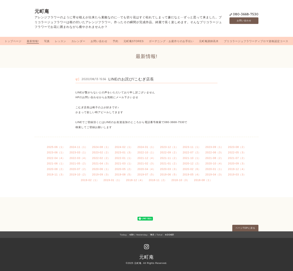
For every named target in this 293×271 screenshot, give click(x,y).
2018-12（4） (135, 180)
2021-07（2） (237, 158)
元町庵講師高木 (209, 41)
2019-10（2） (79, 174)
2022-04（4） (56, 158)
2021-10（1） (192, 158)
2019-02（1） (90, 180)
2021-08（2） (214, 158)
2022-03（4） (79, 158)
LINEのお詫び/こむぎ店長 (131, 79)
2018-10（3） (180, 180)
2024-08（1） (101, 147)
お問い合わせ (244, 20)
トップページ (13, 41)
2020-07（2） (79, 169)
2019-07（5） (146, 174)
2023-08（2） (237, 147)
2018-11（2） (158, 180)
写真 (47, 41)
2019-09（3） (101, 174)
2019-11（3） (56, 174)
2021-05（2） (79, 163)
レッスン (60, 41)
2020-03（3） (169, 169)
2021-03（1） (124, 163)
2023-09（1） (214, 147)
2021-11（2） (169, 158)
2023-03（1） (79, 152)
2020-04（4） (146, 169)
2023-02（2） (101, 152)
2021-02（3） (146, 163)
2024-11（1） (79, 147)
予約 (115, 41)
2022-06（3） (214, 152)
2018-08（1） (203, 180)
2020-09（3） (237, 163)
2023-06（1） (56, 152)
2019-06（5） (169, 174)
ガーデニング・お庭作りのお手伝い (171, 41)
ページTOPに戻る (245, 228)
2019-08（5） (124, 174)
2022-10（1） (146, 152)
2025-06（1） (56, 147)
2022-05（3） (237, 152)
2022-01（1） (124, 158)
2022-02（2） (101, 158)
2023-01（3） (124, 152)
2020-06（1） (101, 169)
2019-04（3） (214, 174)
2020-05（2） (124, 169)
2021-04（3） (101, 163)
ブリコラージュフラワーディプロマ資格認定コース (256, 41)
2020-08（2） (56, 169)
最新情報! (33, 41)
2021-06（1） (56, 163)
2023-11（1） (192, 147)
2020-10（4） (214, 163)
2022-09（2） (169, 152)
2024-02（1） (124, 147)
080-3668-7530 (245, 14)
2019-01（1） (113, 180)
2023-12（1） (169, 147)
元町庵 (42, 11)
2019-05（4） (192, 174)
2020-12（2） (192, 163)
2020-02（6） (192, 169)
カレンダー (78, 41)
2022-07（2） (192, 152)
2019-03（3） (237, 174)
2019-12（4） (237, 169)
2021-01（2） (169, 163)
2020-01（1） (214, 169)
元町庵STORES (134, 41)
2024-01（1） (146, 147)
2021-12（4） (146, 158)
